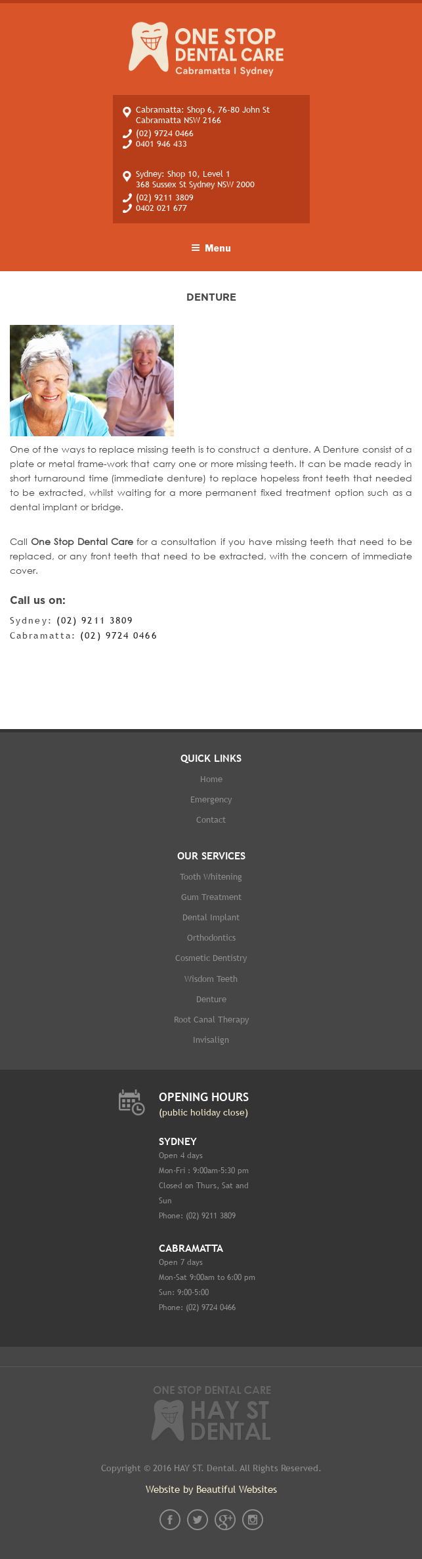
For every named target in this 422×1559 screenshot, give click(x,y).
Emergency (211, 799)
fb (169, 1519)
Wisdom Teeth (211, 979)
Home (211, 779)
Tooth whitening (211, 877)
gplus (225, 1519)
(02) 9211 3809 (165, 197)
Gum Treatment (211, 897)
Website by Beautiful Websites (211, 1489)
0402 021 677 (161, 208)
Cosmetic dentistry (211, 958)
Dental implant (211, 917)
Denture (211, 999)
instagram (252, 1519)
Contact (211, 820)
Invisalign (211, 1040)
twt (197, 1519)
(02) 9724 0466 (165, 133)
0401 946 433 (161, 144)
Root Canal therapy (211, 1019)
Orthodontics (211, 938)
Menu (211, 248)
